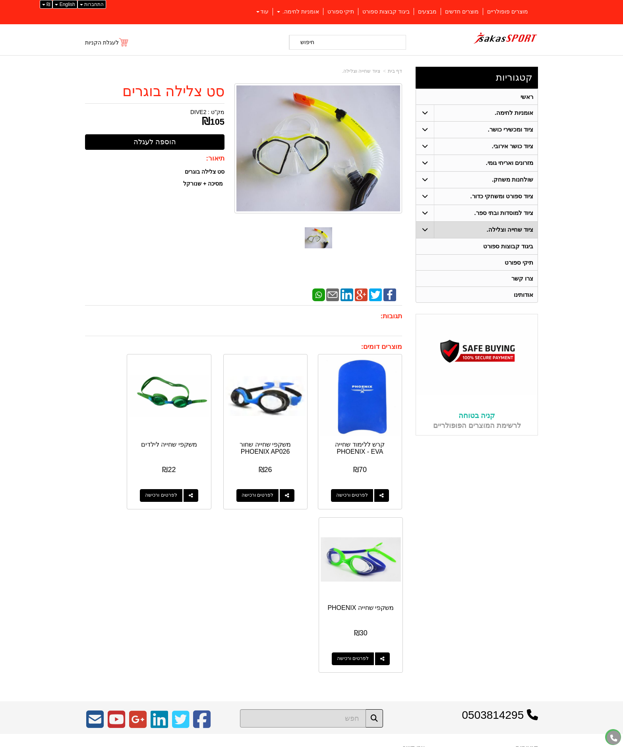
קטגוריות (514, 77)
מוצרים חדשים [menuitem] (462, 11)
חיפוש (307, 42)
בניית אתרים (277, 741)
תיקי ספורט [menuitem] (340, 11)
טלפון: (417, 605)
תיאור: (215, 158)
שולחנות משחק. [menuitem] (513, 179)
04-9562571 (395, 605)
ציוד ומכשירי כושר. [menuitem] (511, 129)
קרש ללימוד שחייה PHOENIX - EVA (367, 434)
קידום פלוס (299, 741)
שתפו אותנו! (412, 636)
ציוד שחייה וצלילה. (361, 71)
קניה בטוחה (477, 417)
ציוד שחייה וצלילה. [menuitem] (510, 229)
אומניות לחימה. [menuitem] (298, 11)
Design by (168, 602)
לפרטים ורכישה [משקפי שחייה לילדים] (194, 481)
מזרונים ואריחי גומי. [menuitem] (510, 163)
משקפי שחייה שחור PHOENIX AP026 (284, 434)
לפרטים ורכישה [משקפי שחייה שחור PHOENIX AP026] (276, 481)
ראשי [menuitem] (526, 96)
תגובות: (391, 316)
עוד (262, 11)
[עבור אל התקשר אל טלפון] (614, 738)
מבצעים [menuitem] (427, 11)
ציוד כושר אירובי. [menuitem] (513, 146)
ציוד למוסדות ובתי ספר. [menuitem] (503, 213)
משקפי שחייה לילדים (202, 434)
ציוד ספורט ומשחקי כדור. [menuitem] (501, 196)
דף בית (395, 71)
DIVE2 (198, 112)
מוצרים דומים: (381, 346)
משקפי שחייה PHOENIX (120, 434)
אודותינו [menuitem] (523, 295)
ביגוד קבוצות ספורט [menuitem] (386, 11)
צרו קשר (414, 571)
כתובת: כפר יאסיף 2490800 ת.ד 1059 (380, 593)
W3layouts (183, 602)
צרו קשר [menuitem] (522, 279)
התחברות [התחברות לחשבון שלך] (92, 4)
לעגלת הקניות (102, 42)
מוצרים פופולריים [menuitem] (507, 11)
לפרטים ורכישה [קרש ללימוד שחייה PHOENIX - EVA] (359, 481)
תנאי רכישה (413, 616)
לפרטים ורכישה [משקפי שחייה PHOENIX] (112, 481)
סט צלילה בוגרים (173, 91)
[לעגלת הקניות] (107, 42)
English (65, 4)
